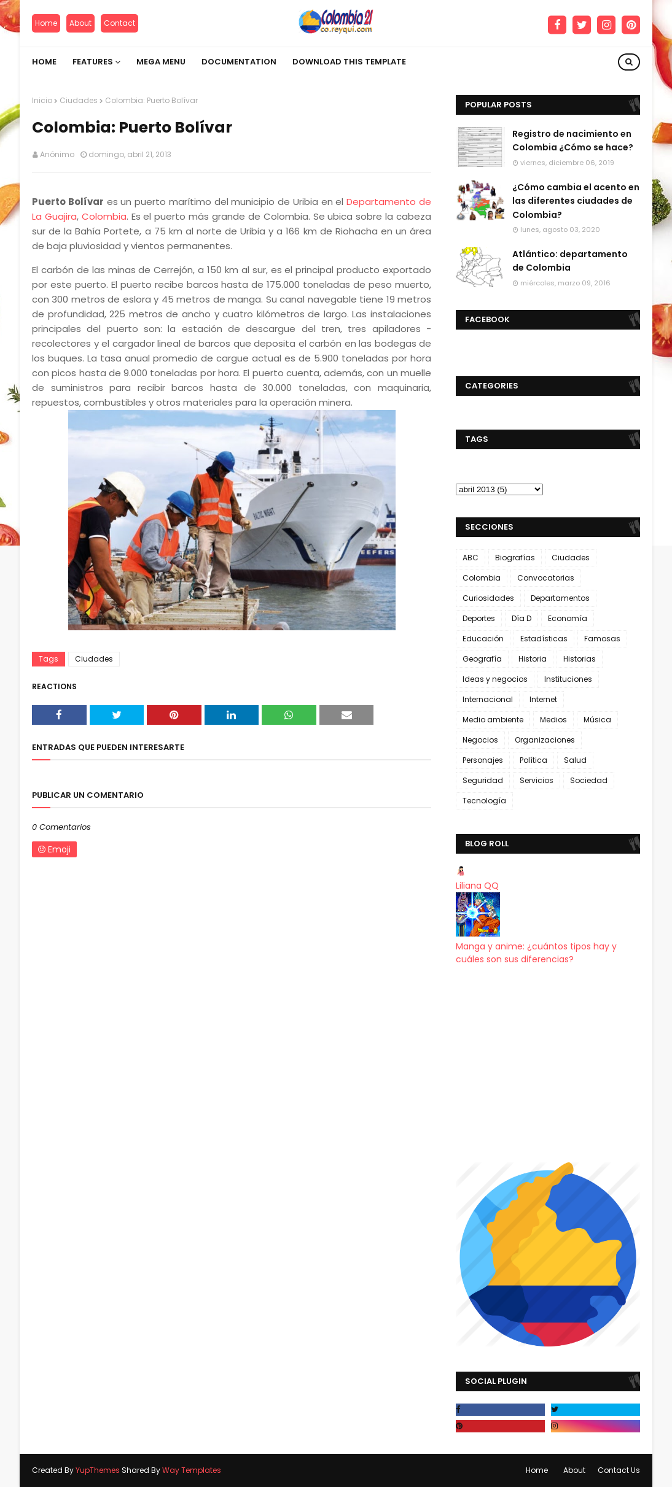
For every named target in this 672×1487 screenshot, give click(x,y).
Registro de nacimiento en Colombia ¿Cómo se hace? (572, 140)
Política (533, 760)
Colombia (104, 216)
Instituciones (568, 679)
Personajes (483, 760)
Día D (521, 618)
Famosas (602, 638)
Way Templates (191, 1470)
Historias (579, 659)
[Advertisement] (548, 1064)
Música (597, 719)
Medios (553, 719)
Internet (543, 699)
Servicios (536, 780)
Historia (532, 659)
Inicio (42, 100)
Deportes (479, 618)
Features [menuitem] (92, 62)
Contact (119, 23)
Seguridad (483, 780)
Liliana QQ (477, 885)
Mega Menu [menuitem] (161, 62)
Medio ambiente (493, 719)
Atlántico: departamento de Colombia (570, 261)
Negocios (480, 740)
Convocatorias (545, 578)
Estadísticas (544, 638)
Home (46, 23)
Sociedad (589, 780)
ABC (471, 557)
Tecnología (484, 800)
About (80, 23)
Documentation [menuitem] (238, 62)
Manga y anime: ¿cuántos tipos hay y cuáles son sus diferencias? (536, 952)
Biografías (515, 557)
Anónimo (57, 154)
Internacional (488, 699)
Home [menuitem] (44, 62)
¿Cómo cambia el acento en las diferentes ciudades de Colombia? (575, 201)
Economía (567, 618)
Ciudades (79, 100)
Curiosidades (488, 598)
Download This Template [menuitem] (349, 62)
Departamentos (560, 598)
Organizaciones (545, 740)
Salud (575, 760)
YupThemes (98, 1470)
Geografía (482, 659)
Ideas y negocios (495, 679)
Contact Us (619, 1470)
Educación (483, 638)
